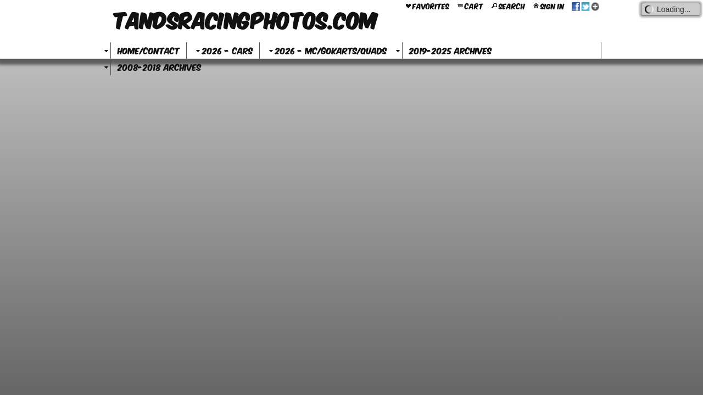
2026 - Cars (223, 50)
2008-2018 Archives (159, 66)
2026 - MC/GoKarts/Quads (326, 50)
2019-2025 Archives (450, 50)
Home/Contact (149, 50)
